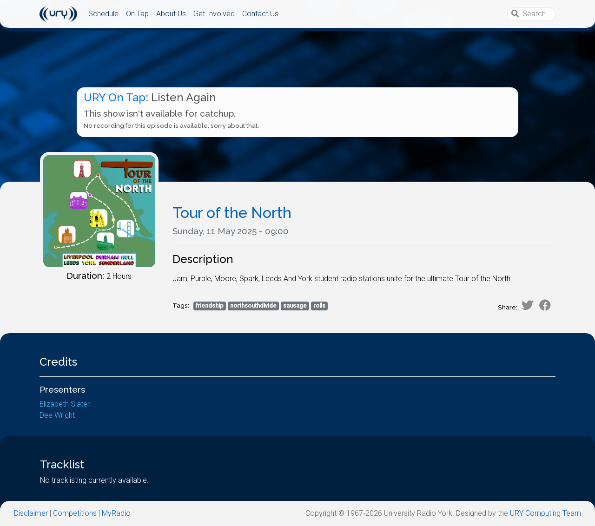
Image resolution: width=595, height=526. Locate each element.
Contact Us (260, 13)
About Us (171, 13)
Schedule (103, 13)
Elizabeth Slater (65, 404)
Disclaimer (31, 513)
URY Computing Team (545, 513)
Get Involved (214, 13)
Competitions (75, 513)
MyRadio (116, 513)
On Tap (137, 13)
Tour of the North (231, 212)
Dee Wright (57, 415)
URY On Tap (114, 97)
